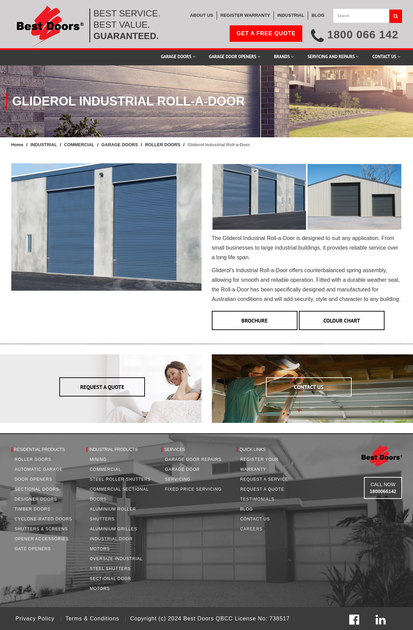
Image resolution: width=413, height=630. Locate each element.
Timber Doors (33, 509)
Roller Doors (33, 459)
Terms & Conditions (93, 618)
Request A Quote (262, 489)
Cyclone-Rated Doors (43, 519)
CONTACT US (309, 386)
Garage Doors (178, 57)
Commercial (105, 469)
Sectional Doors (37, 489)
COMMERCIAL (79, 144)
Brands (284, 57)
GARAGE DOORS (119, 144)
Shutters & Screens (41, 529)
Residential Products (39, 449)
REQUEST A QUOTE (102, 386)
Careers (251, 529)
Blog (246, 509)
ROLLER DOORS (162, 144)
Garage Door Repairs (193, 459)
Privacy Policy (35, 618)
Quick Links (253, 449)
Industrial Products (113, 449)
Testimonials (257, 499)
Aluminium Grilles (113, 529)
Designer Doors (36, 499)
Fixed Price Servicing (193, 489)
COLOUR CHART (341, 320)
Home (17, 144)
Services (174, 449)
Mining (98, 459)
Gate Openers (33, 548)
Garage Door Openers (234, 57)
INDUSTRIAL (44, 144)
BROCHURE (254, 320)
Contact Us (386, 57)
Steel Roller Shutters (120, 479)
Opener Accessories (42, 539)
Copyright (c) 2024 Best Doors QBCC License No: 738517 (210, 618)
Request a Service (264, 479)
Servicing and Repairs (333, 57)
